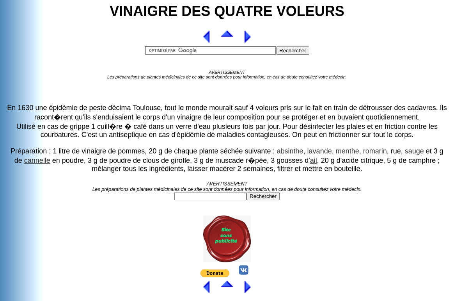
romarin (375, 151)
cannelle (37, 160)
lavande (319, 151)
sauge (414, 151)
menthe (347, 151)
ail (313, 160)
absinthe (290, 151)
